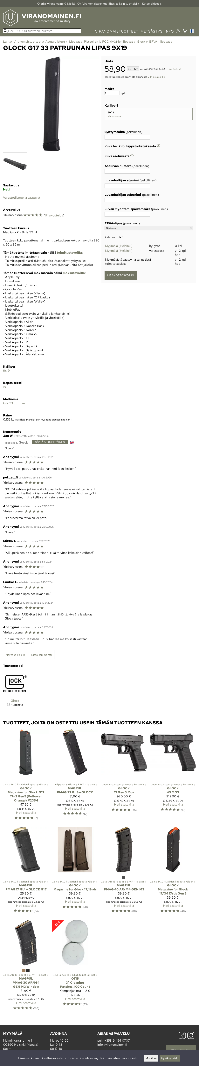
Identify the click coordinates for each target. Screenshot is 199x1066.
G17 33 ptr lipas (14, 403)
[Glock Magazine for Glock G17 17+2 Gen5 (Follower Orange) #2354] (26, 776)
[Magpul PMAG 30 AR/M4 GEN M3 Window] (26, 967)
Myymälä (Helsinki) (119, 246)
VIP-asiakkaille (156, 76)
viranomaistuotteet (116, 31)
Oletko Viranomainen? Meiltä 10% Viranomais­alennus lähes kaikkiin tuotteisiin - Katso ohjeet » (99, 3)
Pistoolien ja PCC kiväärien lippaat (109, 42)
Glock (142, 42)
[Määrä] (112, 93)
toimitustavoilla (69, 253)
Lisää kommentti (41, 655)
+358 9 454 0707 (117, 1040)
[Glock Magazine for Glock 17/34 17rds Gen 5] (173, 872)
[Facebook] (182, 1036)
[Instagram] (190, 1036)
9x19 (6, 371)
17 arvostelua (54, 215)
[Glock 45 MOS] (173, 776)
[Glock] (15, 692)
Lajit (7, 42)
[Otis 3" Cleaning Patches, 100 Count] (75, 967)
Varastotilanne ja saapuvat (21, 198)
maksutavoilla (74, 273)
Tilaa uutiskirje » (181, 1050)
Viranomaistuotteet (29, 42)
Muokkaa (151, 1058)
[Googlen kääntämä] (16, 442)
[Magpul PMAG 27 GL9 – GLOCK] (75, 776)
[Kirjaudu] (178, 31)
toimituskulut (175, 69)
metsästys (151, 31)
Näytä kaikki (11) (15, 655)
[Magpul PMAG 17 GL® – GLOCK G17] (26, 872)
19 (4, 387)
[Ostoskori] (185, 31)
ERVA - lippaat (160, 42)
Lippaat (76, 42)
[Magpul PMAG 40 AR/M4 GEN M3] (124, 872)
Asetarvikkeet (56, 42)
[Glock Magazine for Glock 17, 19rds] (75, 872)
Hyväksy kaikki (169, 1058)
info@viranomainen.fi (112, 1045)
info (169, 31)
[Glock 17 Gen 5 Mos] (124, 776)
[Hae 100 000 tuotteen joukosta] (42, 30)
